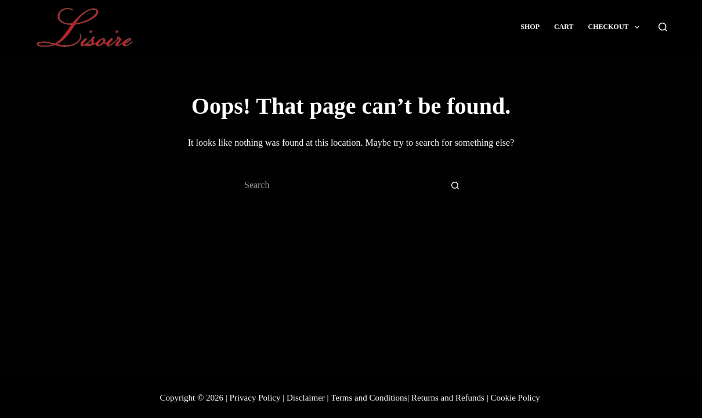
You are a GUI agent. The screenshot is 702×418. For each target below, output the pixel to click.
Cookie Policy (515, 397)
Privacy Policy (255, 397)
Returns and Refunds (447, 397)
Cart (564, 27)
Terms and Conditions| (370, 397)
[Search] (662, 27)
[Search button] (455, 185)
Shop (530, 27)
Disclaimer (306, 397)
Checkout (616, 27)
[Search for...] (339, 185)
